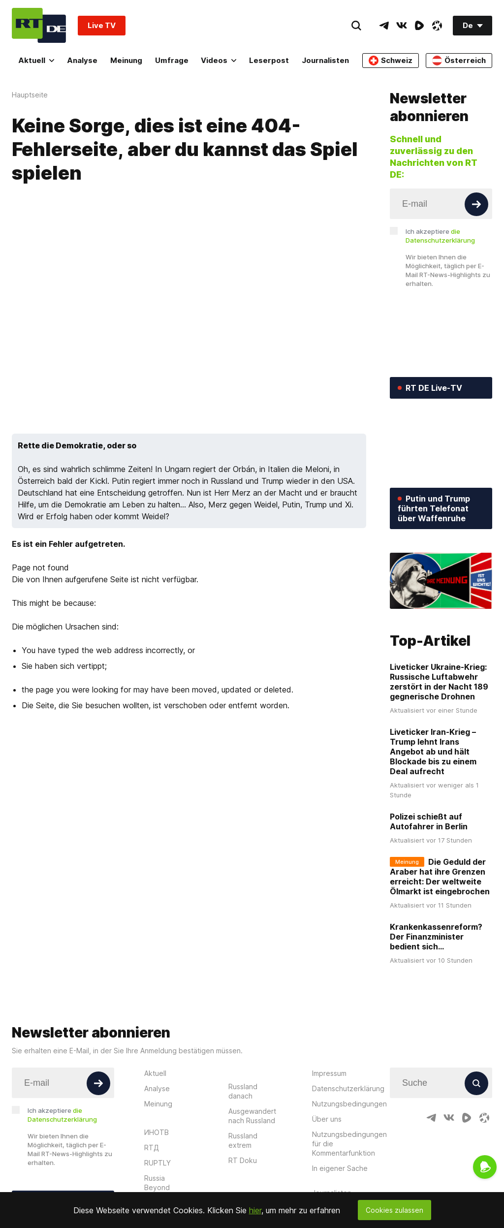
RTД (151, 1147)
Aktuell (36, 60)
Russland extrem (242, 1140)
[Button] (476, 204)
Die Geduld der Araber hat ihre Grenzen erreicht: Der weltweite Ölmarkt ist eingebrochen (440, 876)
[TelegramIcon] (384, 25)
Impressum (329, 1073)
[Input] (441, 204)
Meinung (126, 60)
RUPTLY (157, 1163)
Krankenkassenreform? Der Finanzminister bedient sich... (436, 936)
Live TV (102, 25)
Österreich (459, 60)
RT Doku (242, 1160)
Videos (218, 60)
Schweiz (390, 60)
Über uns (327, 1119)
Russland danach (242, 1091)
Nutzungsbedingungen (349, 1104)
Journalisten (325, 60)
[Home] (39, 25)
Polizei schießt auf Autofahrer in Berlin (429, 821)
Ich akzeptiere (440, 235)
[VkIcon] (402, 25)
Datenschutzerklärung (348, 1088)
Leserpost (269, 60)
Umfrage (172, 60)
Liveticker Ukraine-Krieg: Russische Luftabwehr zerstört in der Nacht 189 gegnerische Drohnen (439, 681)
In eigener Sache (340, 1168)
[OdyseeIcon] (437, 25)
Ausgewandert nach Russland (252, 1116)
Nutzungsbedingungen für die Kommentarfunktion (349, 1143)
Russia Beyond (157, 1183)
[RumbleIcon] (419, 25)
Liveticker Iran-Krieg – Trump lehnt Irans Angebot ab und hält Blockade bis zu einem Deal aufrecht (433, 751)
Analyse (82, 60)
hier (255, 1210)
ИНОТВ (156, 1132)
